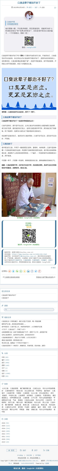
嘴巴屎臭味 (28, 402)
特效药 (4, 395)
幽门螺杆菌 (9, 405)
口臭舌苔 (49, 400)
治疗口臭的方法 (17, 260)
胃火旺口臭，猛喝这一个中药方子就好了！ (15, 343)
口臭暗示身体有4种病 (12, 277)
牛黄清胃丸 (47, 395)
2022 (3, 434)
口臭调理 (22, 395)
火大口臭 (5, 388)
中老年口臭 (13, 395)
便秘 (27, 409)
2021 (3, 436)
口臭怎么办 (37, 388)
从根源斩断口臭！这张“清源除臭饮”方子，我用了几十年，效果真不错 (24, 332)
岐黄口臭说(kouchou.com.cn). (28, 461)
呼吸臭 (22, 409)
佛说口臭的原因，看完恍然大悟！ (13, 340)
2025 (3, 426)
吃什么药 (37, 402)
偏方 (3, 360)
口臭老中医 (10, 393)
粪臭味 (20, 400)
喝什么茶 (19, 402)
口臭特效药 (35, 260)
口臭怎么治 (35, 405)
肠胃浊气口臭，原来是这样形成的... (14, 324)
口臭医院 (26, 393)
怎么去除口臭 (29, 391)
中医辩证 (39, 391)
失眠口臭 (18, 405)
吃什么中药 (40, 400)
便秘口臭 (34, 409)
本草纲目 (30, 395)
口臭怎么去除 (29, 400)
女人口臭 (34, 393)
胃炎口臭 (44, 405)
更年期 (20, 407)
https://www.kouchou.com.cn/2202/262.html (29, 254)
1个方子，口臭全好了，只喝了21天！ (14, 329)
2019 (3, 442)
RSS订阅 (29, 455)
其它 (54, 268)
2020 (3, 439)
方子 (3, 368)
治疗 (36, 7)
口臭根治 (38, 395)
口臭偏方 (44, 260)
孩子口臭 (11, 402)
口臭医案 (26, 398)
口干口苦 (34, 398)
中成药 (27, 407)
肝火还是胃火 (44, 393)
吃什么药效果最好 (45, 398)
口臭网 (46, 463)
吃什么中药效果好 (45, 409)
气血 (14, 400)
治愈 (3, 371)
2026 (3, 423)
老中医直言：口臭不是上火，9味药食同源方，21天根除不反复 (22, 327)
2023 (3, 431)
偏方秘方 (47, 391)
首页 (30, 7)
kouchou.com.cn (29, 256)
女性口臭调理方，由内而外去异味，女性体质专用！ (18, 335)
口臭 (20, 256)
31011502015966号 (27, 463)
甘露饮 (18, 393)
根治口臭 (19, 391)
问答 (3, 376)
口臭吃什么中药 (10, 407)
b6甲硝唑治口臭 (15, 398)
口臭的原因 (27, 260)
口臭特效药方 (9, 391)
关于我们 (38, 455)
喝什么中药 (14, 409)
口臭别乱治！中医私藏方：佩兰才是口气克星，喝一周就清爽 (21, 321)
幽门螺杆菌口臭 (25, 388)
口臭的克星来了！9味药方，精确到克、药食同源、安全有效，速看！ (24, 346)
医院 (44, 407)
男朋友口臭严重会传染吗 (44, 277)
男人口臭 (45, 402)
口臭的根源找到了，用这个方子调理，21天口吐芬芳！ (19, 337)
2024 (3, 428)
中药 (3, 357)
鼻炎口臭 (26, 405)
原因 (3, 365)
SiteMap (20, 455)
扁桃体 (33, 407)
